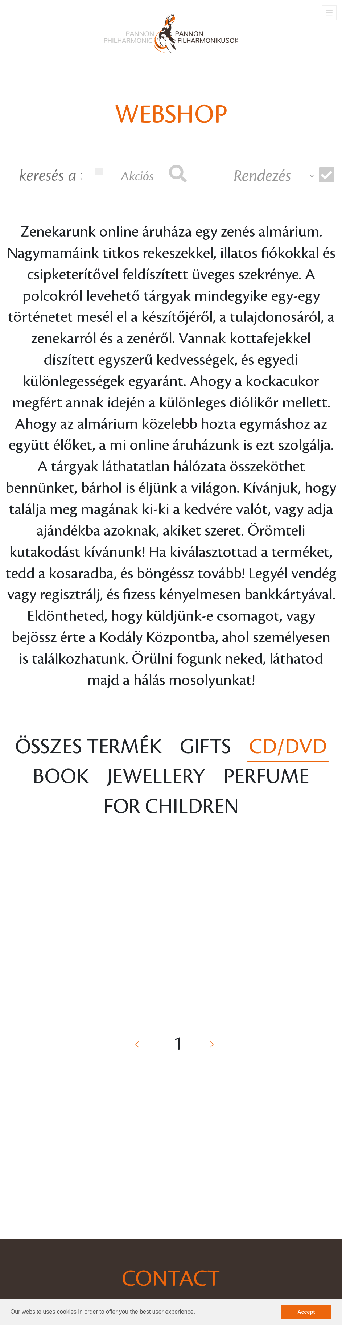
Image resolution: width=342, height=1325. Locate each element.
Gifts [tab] (205, 747)
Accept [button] (306, 1312)
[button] (198, 1313)
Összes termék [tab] (88, 747)
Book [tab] (61, 777)
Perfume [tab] (266, 777)
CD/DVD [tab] (288, 747)
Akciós (124, 175)
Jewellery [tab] (156, 777)
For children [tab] (171, 807)
